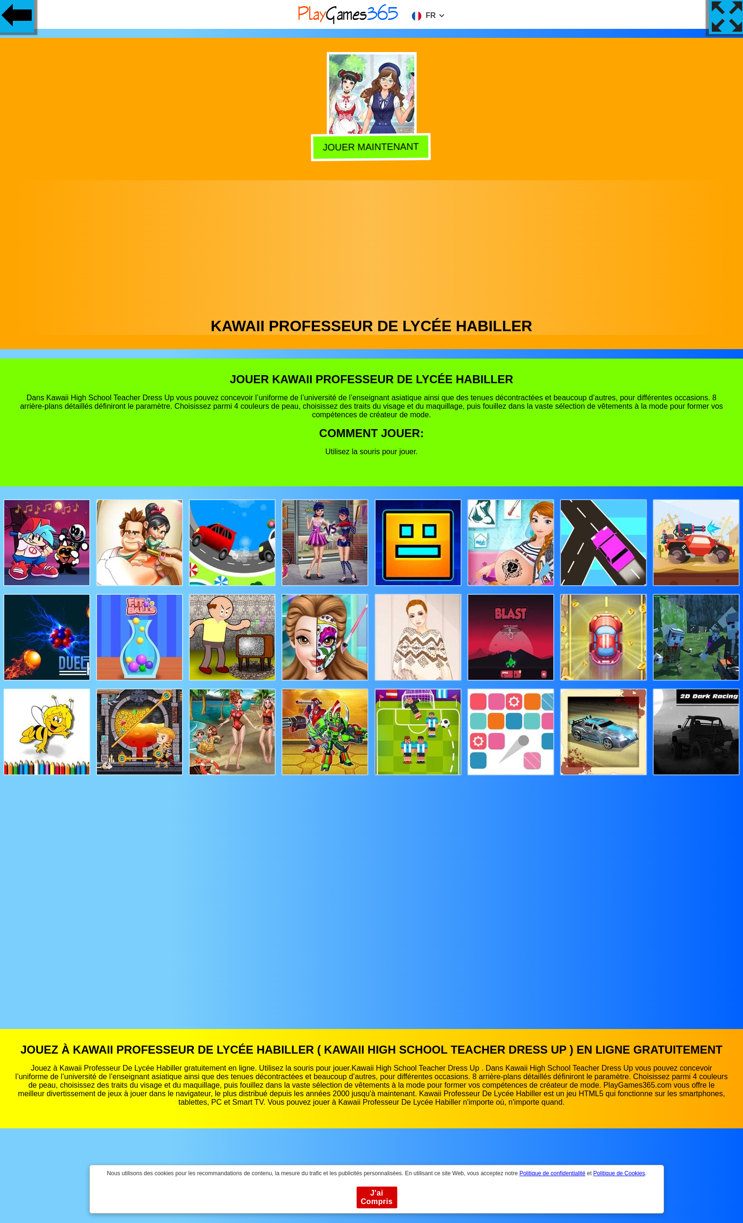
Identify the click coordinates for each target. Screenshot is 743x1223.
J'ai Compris (377, 1197)
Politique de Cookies (619, 1173)
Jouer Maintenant (371, 147)
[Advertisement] (372, 246)
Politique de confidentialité (552, 1173)
